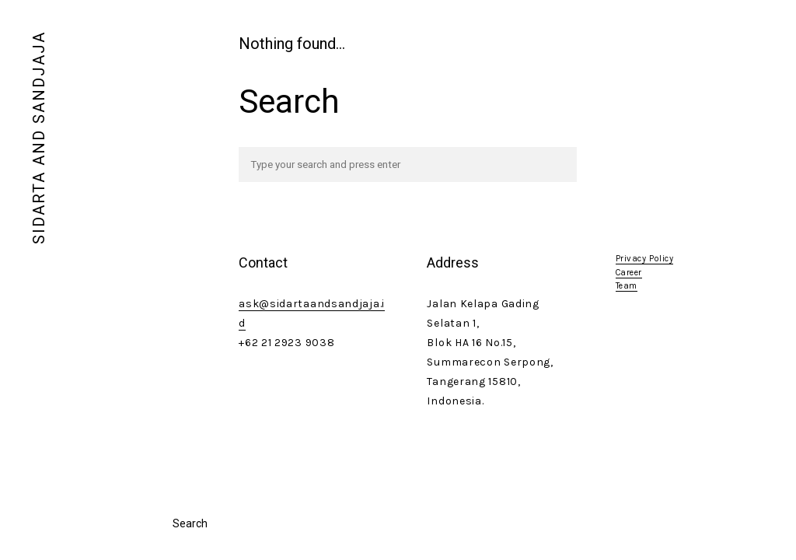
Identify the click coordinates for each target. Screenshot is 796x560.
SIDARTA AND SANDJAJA (39, 137)
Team (626, 286)
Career (629, 273)
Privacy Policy (645, 259)
